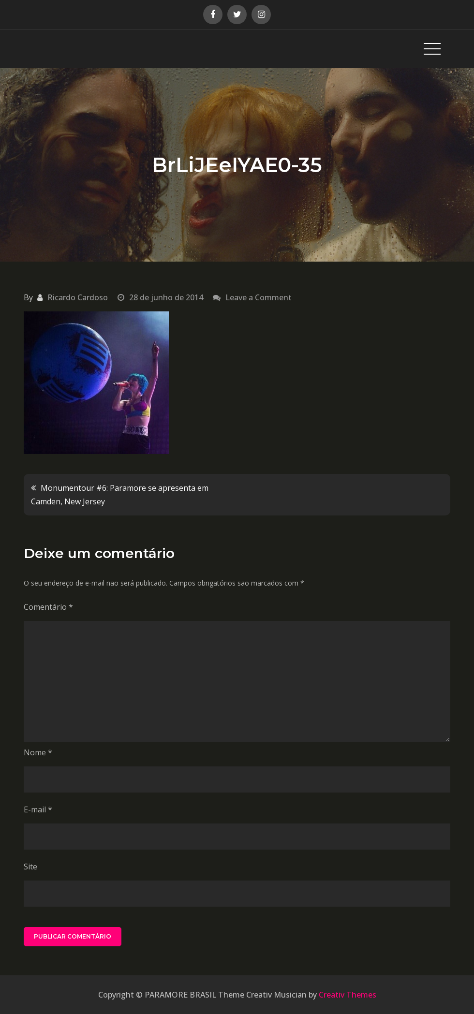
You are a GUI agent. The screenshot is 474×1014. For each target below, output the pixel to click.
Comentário (48, 607)
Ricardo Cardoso (77, 297)
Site (30, 866)
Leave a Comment (258, 297)
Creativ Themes (347, 994)
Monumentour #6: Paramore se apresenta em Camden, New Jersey (119, 495)
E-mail (38, 809)
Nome (38, 752)
